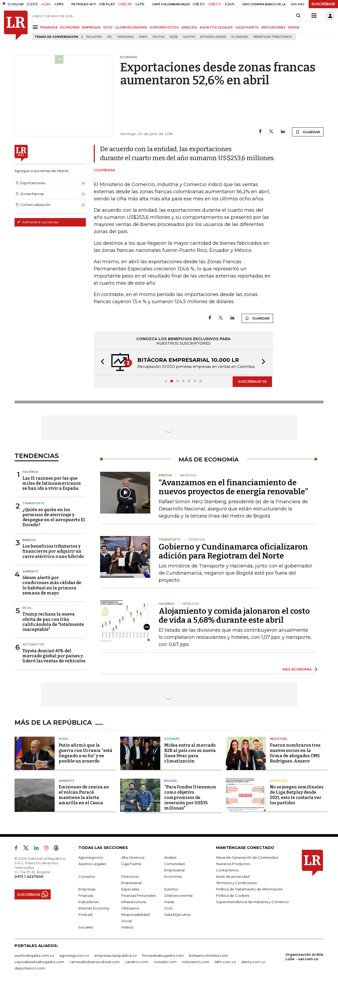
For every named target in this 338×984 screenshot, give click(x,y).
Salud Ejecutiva (177, 914)
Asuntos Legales (92, 864)
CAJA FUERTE (247, 27)
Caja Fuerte (131, 864)
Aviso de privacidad (233, 876)
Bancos (29, 540)
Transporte (33, 503)
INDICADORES (273, 27)
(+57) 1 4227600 (29, 876)
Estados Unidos (213, 37)
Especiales (130, 889)
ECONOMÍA (69, 27)
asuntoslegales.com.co (34, 955)
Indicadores (88, 902)
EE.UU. (27, 608)
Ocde (174, 37)
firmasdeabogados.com (163, 955)
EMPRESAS (91, 27)
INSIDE (294, 27)
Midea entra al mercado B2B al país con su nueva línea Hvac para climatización (190, 753)
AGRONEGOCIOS (164, 27)
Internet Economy (93, 908)
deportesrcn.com (30, 968)
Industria (278, 739)
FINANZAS (49, 27)
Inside (169, 902)
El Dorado (239, 37)
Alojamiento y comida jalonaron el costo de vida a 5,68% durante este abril (234, 615)
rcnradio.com (165, 962)
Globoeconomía (178, 895)
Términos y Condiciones (236, 883)
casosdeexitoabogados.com (39, 962)
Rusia (63, 739)
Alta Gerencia (132, 857)
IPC (109, 37)
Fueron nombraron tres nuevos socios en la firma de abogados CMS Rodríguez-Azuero (295, 753)
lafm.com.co (225, 962)
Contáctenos (227, 870)
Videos (127, 927)
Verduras (125, 37)
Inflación (94, 37)
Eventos (171, 889)
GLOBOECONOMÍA (131, 27)
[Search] (298, 16)
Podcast (85, 914)
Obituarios (130, 908)
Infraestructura (133, 902)
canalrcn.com (136, 962)
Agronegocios (90, 857)
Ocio (168, 908)
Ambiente (30, 571)
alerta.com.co (253, 962)
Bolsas (170, 781)
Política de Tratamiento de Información (249, 889)
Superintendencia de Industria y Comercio (252, 902)
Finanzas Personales (138, 895)
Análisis (170, 857)
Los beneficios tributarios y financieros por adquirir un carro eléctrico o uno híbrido (53, 551)
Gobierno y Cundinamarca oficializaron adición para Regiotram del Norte (233, 551)
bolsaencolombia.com (208, 955)
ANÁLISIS (189, 27)
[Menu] (36, 27)
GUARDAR (307, 132)
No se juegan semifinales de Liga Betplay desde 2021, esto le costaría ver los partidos (296, 794)
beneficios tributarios (272, 37)
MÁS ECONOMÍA (297, 669)
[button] (101, 362)
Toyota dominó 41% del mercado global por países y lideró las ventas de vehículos (54, 655)
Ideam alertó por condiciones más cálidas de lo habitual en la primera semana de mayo (51, 585)
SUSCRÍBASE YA (252, 381)
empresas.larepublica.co (115, 955)
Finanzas (85, 895)
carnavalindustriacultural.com (94, 962)
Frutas (159, 37)
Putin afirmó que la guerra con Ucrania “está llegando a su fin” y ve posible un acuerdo (85, 753)
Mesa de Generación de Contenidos (247, 857)
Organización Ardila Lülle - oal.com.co (304, 956)
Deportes (278, 781)
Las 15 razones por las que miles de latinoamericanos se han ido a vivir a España (51, 483)
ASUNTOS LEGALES (216, 27)
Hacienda (30, 472)
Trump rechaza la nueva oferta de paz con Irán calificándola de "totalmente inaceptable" (53, 622)
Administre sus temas (37, 222)
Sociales (172, 739)
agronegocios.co (74, 955)
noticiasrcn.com (195, 962)
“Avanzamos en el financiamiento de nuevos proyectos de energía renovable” (233, 487)
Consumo (86, 876)
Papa (143, 37)
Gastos (189, 37)
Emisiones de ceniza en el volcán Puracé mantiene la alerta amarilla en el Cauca (84, 794)
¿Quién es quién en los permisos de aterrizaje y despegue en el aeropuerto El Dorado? (53, 517)
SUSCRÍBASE (323, 4)
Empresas (86, 889)
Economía (173, 876)
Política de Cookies (232, 895)
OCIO (107, 27)
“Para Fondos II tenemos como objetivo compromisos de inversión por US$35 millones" (190, 797)
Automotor (33, 644)
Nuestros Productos (233, 864)
